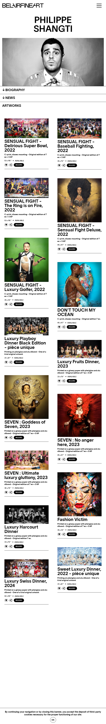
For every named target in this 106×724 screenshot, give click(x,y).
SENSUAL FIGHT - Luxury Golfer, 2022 (24, 287)
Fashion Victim (72, 519)
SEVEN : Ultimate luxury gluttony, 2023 (26, 475)
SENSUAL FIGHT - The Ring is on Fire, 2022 (23, 205)
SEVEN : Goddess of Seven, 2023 (24, 424)
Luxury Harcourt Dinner (21, 529)
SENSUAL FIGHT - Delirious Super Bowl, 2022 (26, 145)
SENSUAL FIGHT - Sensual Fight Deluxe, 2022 (79, 230)
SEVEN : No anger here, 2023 (75, 442)
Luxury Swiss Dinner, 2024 (25, 583)
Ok (53, 720)
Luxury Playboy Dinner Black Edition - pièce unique (25, 343)
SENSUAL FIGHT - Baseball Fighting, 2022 (76, 146)
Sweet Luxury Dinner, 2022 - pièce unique (79, 571)
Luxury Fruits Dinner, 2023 (78, 364)
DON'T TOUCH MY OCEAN (76, 312)
